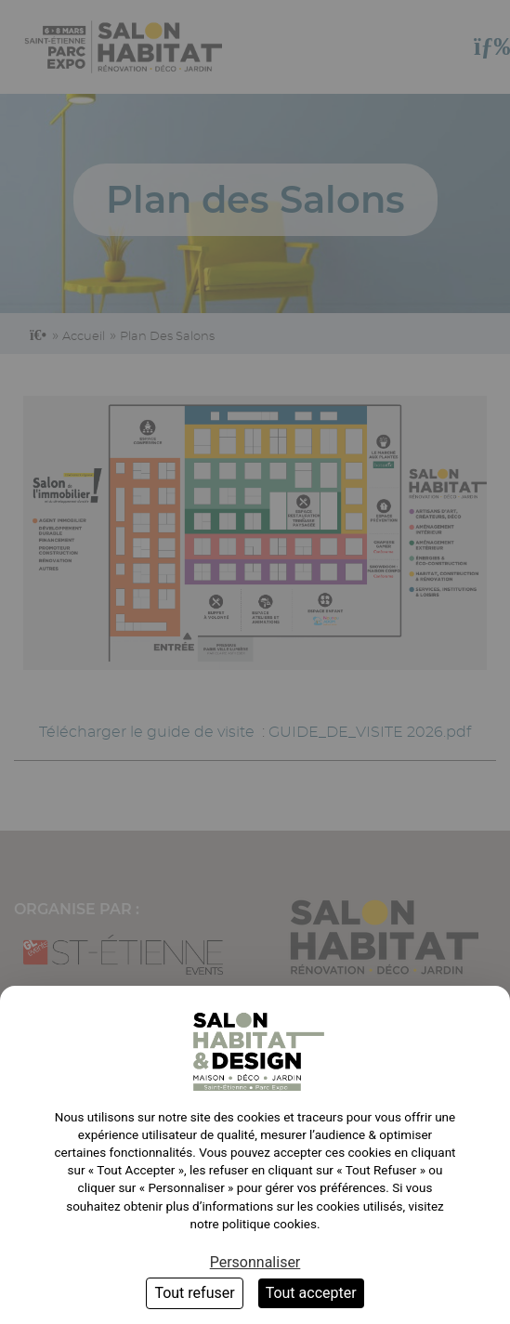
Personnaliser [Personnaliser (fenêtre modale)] (255, 1262)
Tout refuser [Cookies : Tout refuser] (194, 1293)
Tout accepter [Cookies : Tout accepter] (311, 1293)
